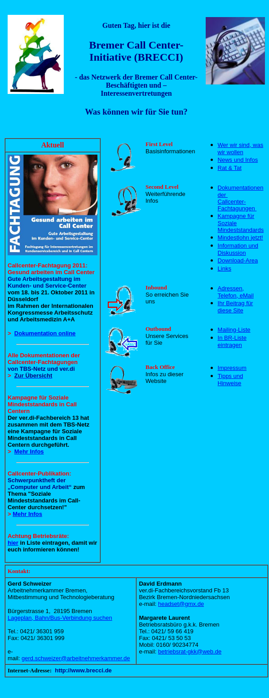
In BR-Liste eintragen (232, 341)
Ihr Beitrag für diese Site (235, 307)
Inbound (156, 287)
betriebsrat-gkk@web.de (189, 651)
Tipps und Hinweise (230, 380)
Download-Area (238, 260)
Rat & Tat (230, 167)
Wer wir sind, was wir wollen (241, 149)
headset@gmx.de (181, 603)
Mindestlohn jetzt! (240, 237)
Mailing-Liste (234, 329)
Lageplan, (60, 617)
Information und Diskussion (238, 249)
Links (224, 268)
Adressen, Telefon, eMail (236, 292)
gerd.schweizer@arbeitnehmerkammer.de (76, 658)
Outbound (158, 328)
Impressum (232, 368)
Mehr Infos (29, 451)
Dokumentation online (45, 333)
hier (13, 542)
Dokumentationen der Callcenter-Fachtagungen (241, 198)
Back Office (160, 367)
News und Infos (238, 159)
